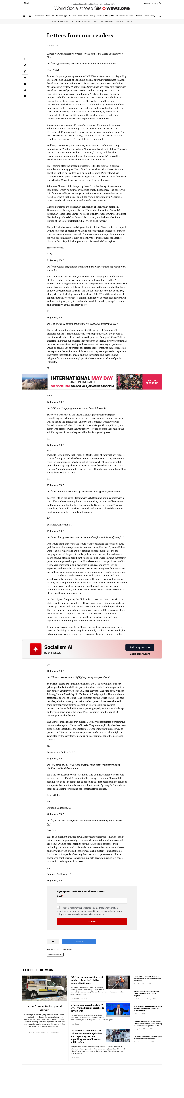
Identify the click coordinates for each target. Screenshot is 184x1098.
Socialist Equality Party (81, 21)
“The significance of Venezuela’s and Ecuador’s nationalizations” (83, 63)
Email (59, 896)
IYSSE (96, 21)
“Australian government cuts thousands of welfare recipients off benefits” (86, 537)
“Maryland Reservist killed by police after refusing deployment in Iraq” (85, 491)
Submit (92, 922)
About (154, 3)
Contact (147, 3)
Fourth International (60, 21)
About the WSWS (107, 21)
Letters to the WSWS (55, 954)
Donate (129, 21)
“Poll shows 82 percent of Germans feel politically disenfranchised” (84, 323)
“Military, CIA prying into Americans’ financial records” (78, 408)
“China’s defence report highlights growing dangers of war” (80, 677)
